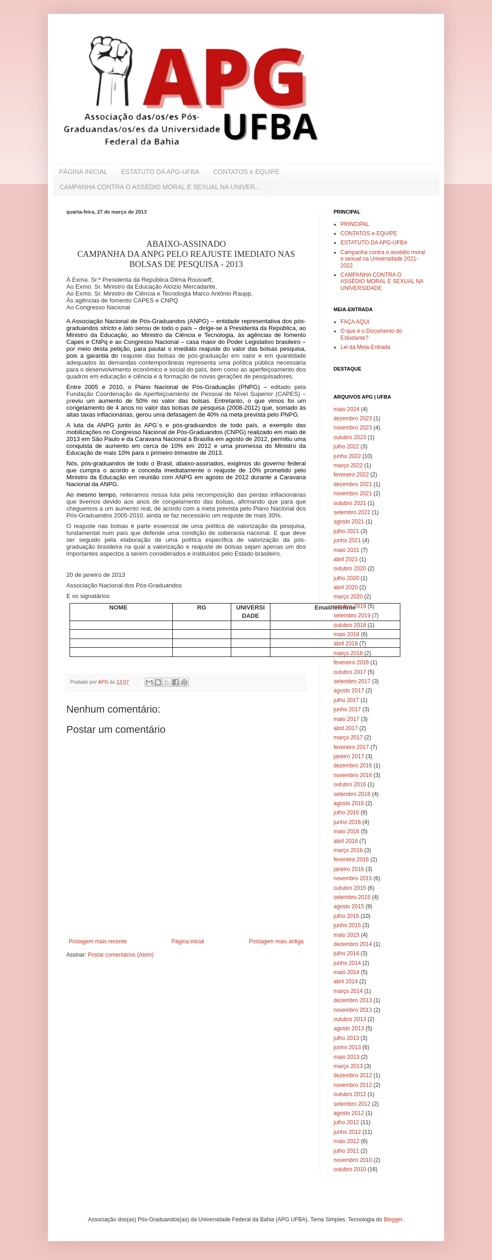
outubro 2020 (350, 568)
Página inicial (187, 941)
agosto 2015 (349, 906)
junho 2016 (347, 822)
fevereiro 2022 (351, 474)
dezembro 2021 (353, 484)
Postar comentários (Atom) (121, 955)
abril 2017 (346, 728)
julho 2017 (346, 700)
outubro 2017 (350, 672)
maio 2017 (346, 719)
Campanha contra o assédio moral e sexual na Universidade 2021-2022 (382, 259)
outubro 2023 (350, 437)
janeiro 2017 (349, 756)
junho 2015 (347, 925)
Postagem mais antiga (276, 941)
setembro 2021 (352, 512)
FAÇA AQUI (354, 322)
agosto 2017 (349, 690)
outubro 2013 (350, 1019)
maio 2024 (346, 409)
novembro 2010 (353, 1160)
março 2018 (348, 653)
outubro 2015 (350, 888)
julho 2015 (346, 916)
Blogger (393, 1219)
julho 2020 (346, 578)
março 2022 (348, 465)
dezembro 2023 (353, 418)
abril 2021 (346, 559)
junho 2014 (347, 963)
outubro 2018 (350, 625)
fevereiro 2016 (351, 859)
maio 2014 (346, 972)
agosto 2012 (349, 1113)
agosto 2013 (349, 1028)
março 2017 (348, 737)
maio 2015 (346, 935)
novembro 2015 (353, 878)
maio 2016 (346, 831)
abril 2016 (346, 841)
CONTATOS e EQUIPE (246, 171)
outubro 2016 (350, 784)
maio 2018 (346, 634)
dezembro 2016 (353, 765)
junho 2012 (347, 1132)
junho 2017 (347, 709)
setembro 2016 (352, 794)
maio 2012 (346, 1141)
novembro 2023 (353, 427)
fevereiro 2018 (351, 662)
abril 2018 (346, 643)
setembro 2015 (352, 897)
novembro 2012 (353, 1085)
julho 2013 (346, 1038)
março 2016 (348, 850)
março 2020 (348, 596)
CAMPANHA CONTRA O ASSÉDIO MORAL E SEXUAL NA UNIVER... (159, 187)
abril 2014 (346, 981)
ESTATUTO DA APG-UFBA (160, 171)
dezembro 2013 (353, 1000)
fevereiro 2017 (351, 747)
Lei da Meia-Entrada (365, 347)
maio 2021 (346, 550)
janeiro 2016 (349, 869)
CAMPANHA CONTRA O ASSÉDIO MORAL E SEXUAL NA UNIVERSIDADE (381, 281)
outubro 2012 (350, 1094)
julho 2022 (346, 446)
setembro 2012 (352, 1104)
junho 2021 (347, 540)
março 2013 (348, 1066)
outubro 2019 (350, 606)
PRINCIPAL (354, 224)
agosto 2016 (349, 803)
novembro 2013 (353, 1010)
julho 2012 (346, 1122)
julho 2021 (346, 531)
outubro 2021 (350, 503)
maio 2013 (346, 1057)
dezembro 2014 (353, 944)
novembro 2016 (353, 775)
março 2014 (348, 991)
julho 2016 (346, 812)
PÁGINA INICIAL (83, 171)
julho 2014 (346, 953)
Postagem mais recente (98, 941)
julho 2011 (346, 1151)
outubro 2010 (350, 1169)
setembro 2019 (352, 615)
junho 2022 (347, 456)
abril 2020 (346, 587)
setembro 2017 (352, 681)
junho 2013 (347, 1047)
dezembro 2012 (353, 1075)
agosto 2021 (349, 521)
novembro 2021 (353, 493)
